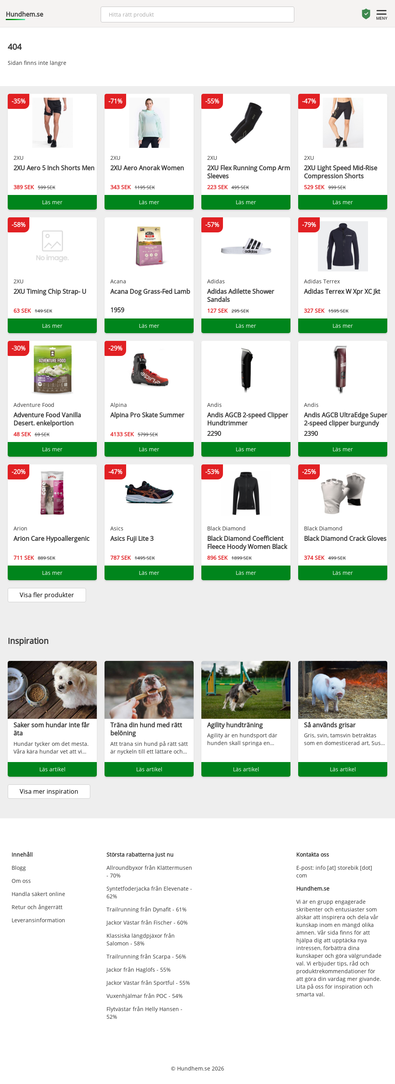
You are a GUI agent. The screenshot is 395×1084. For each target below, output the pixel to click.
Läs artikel (52, 769)
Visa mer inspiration (49, 791)
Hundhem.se (24, 14)
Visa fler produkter (47, 595)
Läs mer (52, 202)
